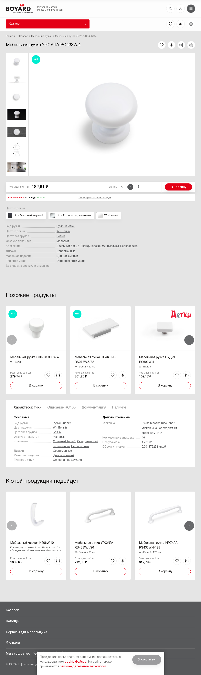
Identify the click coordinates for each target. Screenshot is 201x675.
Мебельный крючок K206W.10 (32, 543)
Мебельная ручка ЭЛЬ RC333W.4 (34, 357)
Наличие (119, 407)
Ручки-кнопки (66, 226)
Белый (61, 236)
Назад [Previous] (12, 340)
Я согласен (146, 659)
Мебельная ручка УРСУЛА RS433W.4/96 (94, 545)
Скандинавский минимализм (99, 246)
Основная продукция (71, 261)
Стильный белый (68, 246)
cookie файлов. (76, 661)
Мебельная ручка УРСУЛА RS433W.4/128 (158, 545)
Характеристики (27, 407)
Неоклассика (129, 246)
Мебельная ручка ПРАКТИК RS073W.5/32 (95, 360)
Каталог (15, 23)
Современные (66, 251)
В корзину (178, 187)
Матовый (63, 241)
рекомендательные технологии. (83, 666)
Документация (93, 407)
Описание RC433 (61, 407)
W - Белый (63, 231)
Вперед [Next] (189, 340)
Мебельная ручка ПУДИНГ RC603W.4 (158, 360)
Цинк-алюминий (67, 256)
